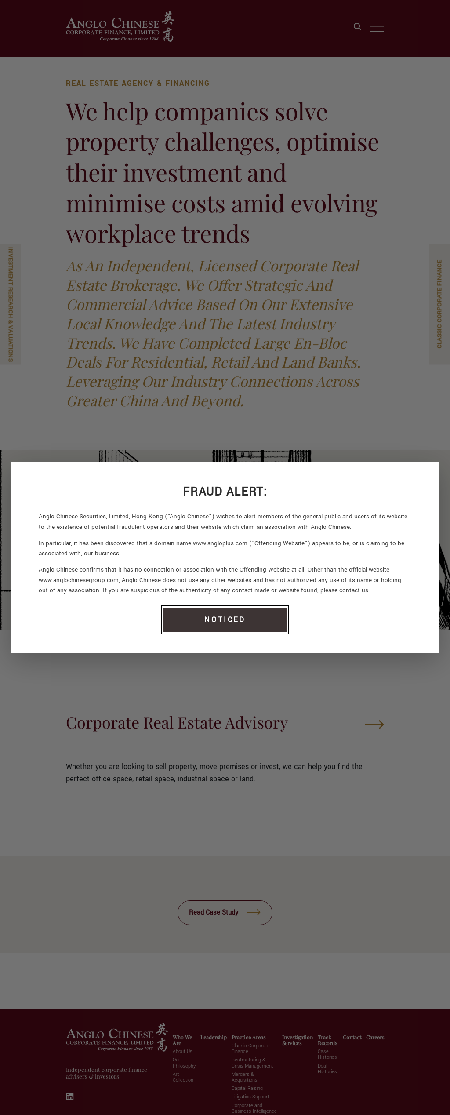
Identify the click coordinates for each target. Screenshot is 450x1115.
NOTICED (224, 620)
